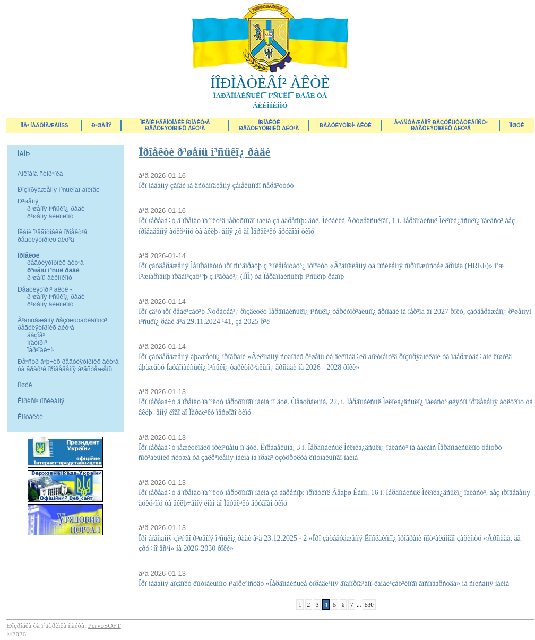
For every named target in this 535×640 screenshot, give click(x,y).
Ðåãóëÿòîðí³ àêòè (346, 126)
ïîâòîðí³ (37, 342)
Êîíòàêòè (30, 417)
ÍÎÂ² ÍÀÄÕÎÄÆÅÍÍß (44, 126)
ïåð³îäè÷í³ (40, 350)
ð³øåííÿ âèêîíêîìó (50, 216)
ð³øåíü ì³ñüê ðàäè (53, 270)
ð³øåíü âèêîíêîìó (49, 277)
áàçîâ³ (36, 335)
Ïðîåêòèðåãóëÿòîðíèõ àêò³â (269, 125)
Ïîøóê (25, 385)
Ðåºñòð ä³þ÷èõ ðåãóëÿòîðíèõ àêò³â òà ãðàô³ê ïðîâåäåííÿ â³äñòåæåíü (68, 365)
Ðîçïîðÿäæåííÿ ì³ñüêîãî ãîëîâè (59, 189)
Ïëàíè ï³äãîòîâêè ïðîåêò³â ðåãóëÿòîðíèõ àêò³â (175, 125)
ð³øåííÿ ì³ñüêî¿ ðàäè (56, 208)
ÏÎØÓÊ (517, 126)
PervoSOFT (104, 625)
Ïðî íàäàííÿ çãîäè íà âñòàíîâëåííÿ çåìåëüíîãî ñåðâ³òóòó (216, 186)
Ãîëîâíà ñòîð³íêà (40, 173)
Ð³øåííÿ (102, 126)
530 (369, 604)
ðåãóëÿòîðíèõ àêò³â (55, 263)
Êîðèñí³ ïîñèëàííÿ (41, 401)
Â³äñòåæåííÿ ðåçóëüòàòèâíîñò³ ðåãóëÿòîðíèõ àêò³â (440, 125)
